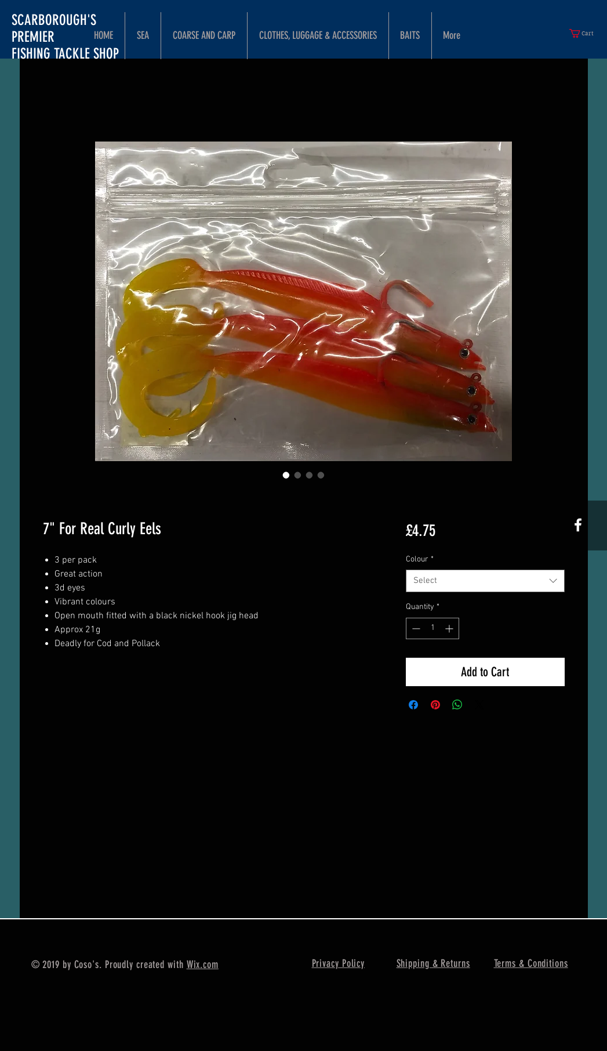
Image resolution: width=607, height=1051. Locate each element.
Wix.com (203, 964)
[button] (586, 33)
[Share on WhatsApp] (457, 705)
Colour (420, 559)
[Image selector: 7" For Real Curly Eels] (286, 475)
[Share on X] (479, 705)
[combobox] (485, 581)
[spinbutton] (432, 628)
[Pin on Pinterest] (435, 705)
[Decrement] (415, 628)
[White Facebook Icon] (578, 525)
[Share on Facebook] (413, 705)
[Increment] (450, 628)
